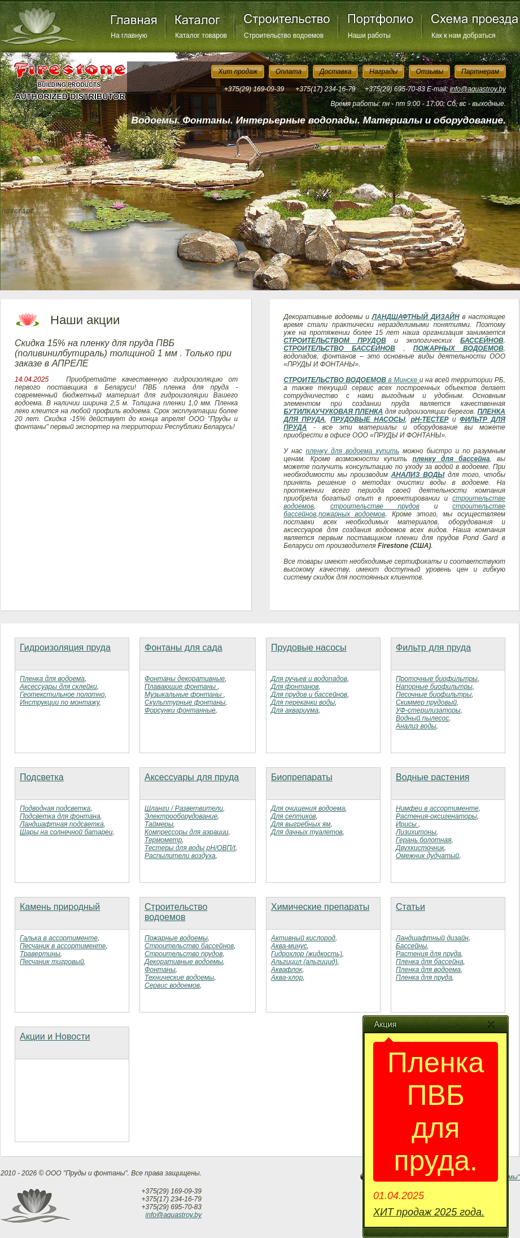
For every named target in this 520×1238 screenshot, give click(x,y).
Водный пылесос (422, 718)
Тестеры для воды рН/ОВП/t (190, 848)
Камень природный (60, 907)
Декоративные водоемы (184, 962)
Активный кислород (303, 938)
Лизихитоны (416, 832)
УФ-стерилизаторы (428, 710)
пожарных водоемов (351, 514)
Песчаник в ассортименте (63, 946)
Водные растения (433, 777)
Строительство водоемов (284, 35)
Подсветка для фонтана (60, 816)
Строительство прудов (183, 954)
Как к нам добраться (463, 35)
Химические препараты (320, 907)
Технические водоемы (179, 977)
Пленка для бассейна (430, 962)
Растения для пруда (428, 954)
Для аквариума (294, 710)
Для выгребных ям (300, 824)
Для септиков (293, 816)
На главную (129, 35)
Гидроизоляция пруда (65, 647)
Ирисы (407, 824)
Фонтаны (160, 970)
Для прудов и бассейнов (309, 694)
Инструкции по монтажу (59, 702)
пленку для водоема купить (352, 451)
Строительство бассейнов (189, 946)
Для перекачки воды (303, 702)
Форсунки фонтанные (180, 710)
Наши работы (369, 35)
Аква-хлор (287, 977)
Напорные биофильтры (434, 687)
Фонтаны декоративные (185, 679)
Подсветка (42, 777)
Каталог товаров (201, 35)
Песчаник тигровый (52, 962)
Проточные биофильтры (437, 679)
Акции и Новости (55, 1036)
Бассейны (411, 946)
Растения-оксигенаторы (436, 816)
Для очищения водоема (308, 808)
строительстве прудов (375, 506)
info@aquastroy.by (478, 89)
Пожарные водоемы (176, 938)
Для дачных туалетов (307, 832)
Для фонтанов (294, 687)
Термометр (163, 840)
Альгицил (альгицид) (304, 962)
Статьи (410, 907)
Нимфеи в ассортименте (437, 808)
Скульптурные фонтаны (185, 702)
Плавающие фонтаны (181, 687)
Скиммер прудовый (426, 702)
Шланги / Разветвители (184, 808)
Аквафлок (286, 970)
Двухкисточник (420, 848)
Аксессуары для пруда (192, 777)
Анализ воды (416, 726)
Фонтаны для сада (183, 647)
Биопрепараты (302, 777)
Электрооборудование (181, 816)
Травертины (40, 954)
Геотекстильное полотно (62, 694)
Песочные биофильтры (433, 694)
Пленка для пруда (424, 977)
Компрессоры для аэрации (187, 832)
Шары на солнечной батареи (66, 832)
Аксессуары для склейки (58, 687)
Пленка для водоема (52, 679)
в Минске (403, 380)
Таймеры (159, 824)
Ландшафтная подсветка (62, 824)
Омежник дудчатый (427, 856)
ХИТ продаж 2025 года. (428, 1212)
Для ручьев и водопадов (309, 679)
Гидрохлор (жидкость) (306, 954)
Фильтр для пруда (433, 647)
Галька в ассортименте (59, 938)
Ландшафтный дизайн (432, 938)
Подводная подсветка (55, 808)
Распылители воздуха (180, 856)
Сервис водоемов (172, 985)
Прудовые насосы (309, 647)
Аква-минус (289, 946)
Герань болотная (424, 840)
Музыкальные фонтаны (184, 694)
